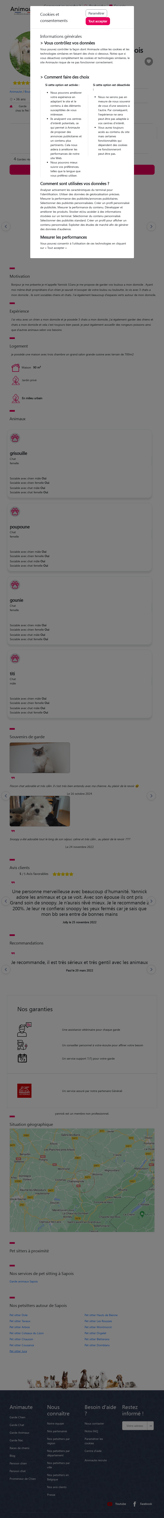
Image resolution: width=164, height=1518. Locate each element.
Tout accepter (97, 21)
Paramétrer (96, 13)
